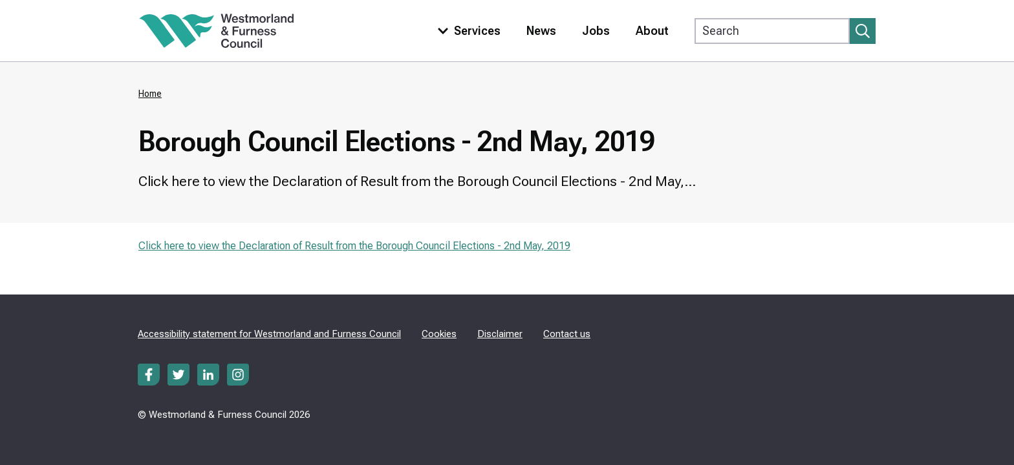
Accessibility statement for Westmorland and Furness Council (269, 334)
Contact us (566, 334)
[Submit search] (863, 31)
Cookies (439, 334)
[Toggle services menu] (466, 30)
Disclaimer (500, 334)
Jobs (596, 30)
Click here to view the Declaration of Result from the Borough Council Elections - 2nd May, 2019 (354, 246)
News (541, 30)
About (652, 30)
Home (150, 93)
